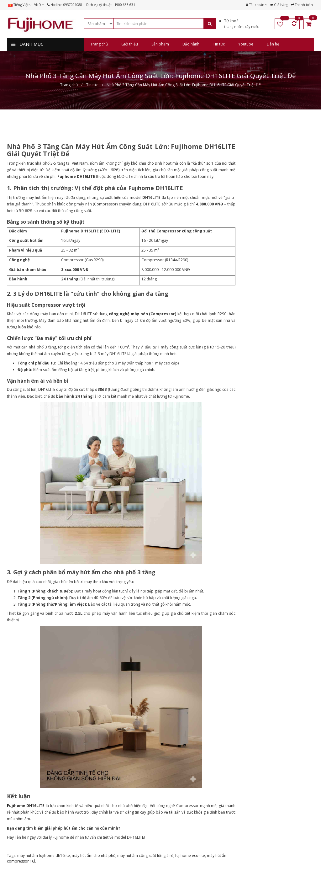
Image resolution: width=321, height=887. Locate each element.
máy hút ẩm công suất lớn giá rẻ (145, 855)
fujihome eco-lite (190, 855)
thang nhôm (234, 26)
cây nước (252, 26)
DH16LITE (46, 389)
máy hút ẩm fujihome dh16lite (43, 855)
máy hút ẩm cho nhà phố (93, 855)
